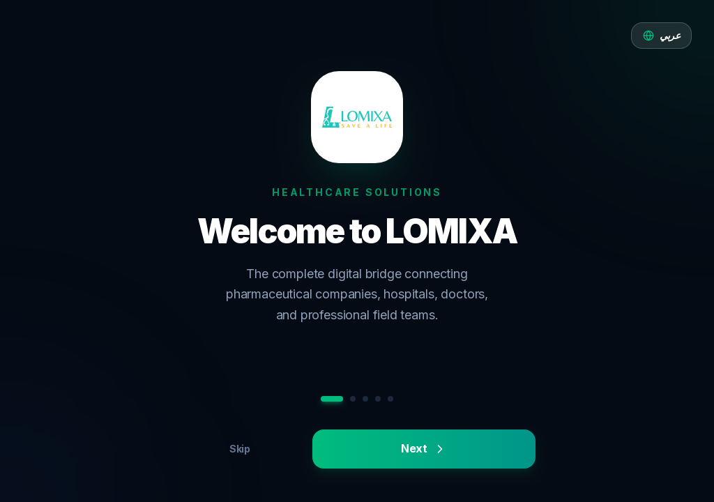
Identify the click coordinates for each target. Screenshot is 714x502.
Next (424, 448)
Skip (239, 449)
